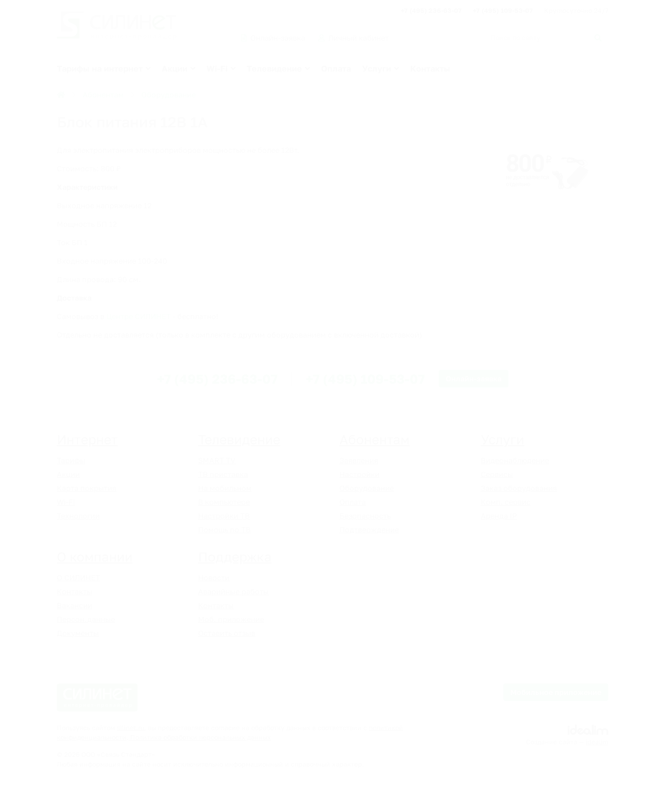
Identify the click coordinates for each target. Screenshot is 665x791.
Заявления (358, 460)
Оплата (336, 68)
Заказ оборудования (519, 488)
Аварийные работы (233, 591)
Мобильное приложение (555, 692)
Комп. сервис (506, 502)
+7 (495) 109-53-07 (503, 10)
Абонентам (103, 94)
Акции (174, 68)
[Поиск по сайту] (544, 38)
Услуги (376, 68)
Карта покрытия (86, 488)
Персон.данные (86, 619)
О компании (95, 556)
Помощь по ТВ (224, 529)
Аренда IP (499, 515)
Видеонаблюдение (515, 460)
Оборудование (168, 94)
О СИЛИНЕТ (78, 577)
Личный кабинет (353, 37)
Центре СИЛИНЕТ (138, 316)
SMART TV (217, 460)
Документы (78, 633)
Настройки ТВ (224, 515)
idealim (597, 742)
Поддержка (235, 556)
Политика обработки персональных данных (199, 737)
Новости (214, 577)
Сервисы (497, 474)
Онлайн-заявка (273, 37)
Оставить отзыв (226, 633)
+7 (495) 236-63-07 (431, 10)
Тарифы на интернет (100, 68)
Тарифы (71, 460)
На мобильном (225, 488)
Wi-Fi (217, 68)
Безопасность (365, 515)
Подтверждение (369, 529)
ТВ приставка (223, 474)
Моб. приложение (231, 619)
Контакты (430, 68)
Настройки (359, 474)
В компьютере (224, 502)
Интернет (87, 439)
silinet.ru (130, 727)
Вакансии (74, 605)
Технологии (78, 515)
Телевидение (274, 68)
